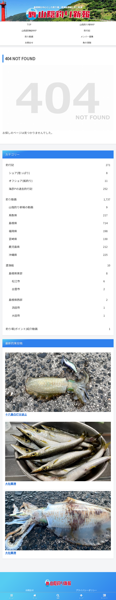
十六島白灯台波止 (16, 414)
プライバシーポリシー (86, 590)
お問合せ (29, 590)
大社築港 (10, 553)
